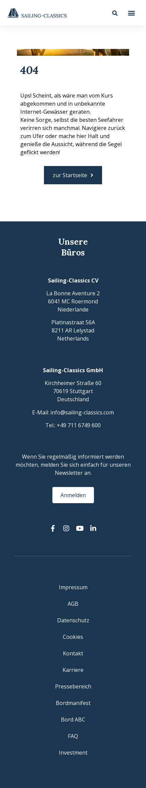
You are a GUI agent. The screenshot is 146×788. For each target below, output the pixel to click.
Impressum (73, 587)
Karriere (73, 670)
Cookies (73, 637)
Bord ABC (73, 719)
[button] (131, 12)
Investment (73, 752)
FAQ (73, 736)
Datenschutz (73, 620)
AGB (73, 603)
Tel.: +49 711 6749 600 (73, 425)
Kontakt (73, 653)
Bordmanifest (73, 703)
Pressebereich (73, 686)
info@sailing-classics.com (82, 412)
